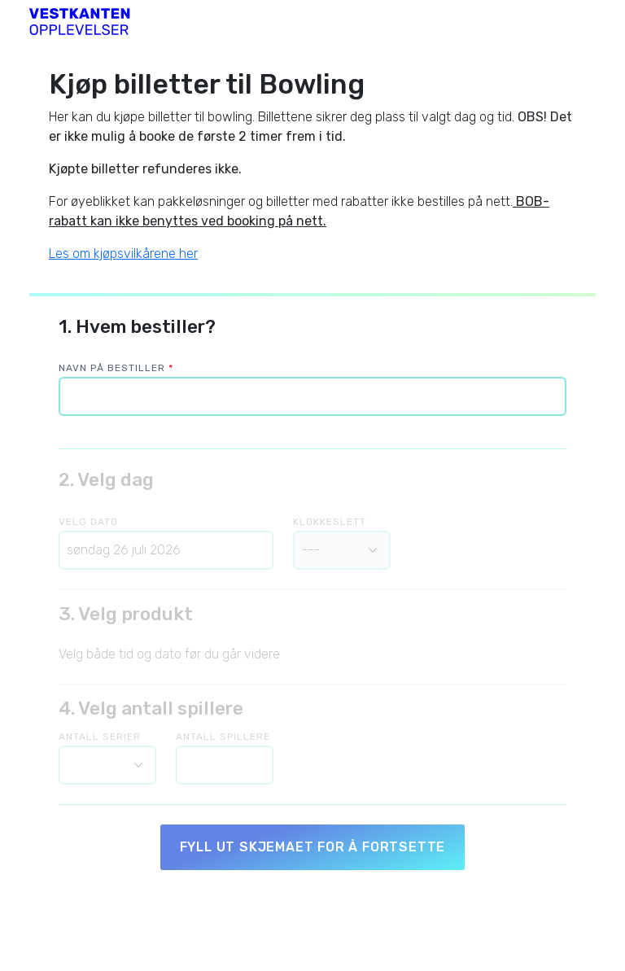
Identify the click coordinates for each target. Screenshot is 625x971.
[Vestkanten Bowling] (79, 20)
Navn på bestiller (116, 368)
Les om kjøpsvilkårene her (123, 253)
